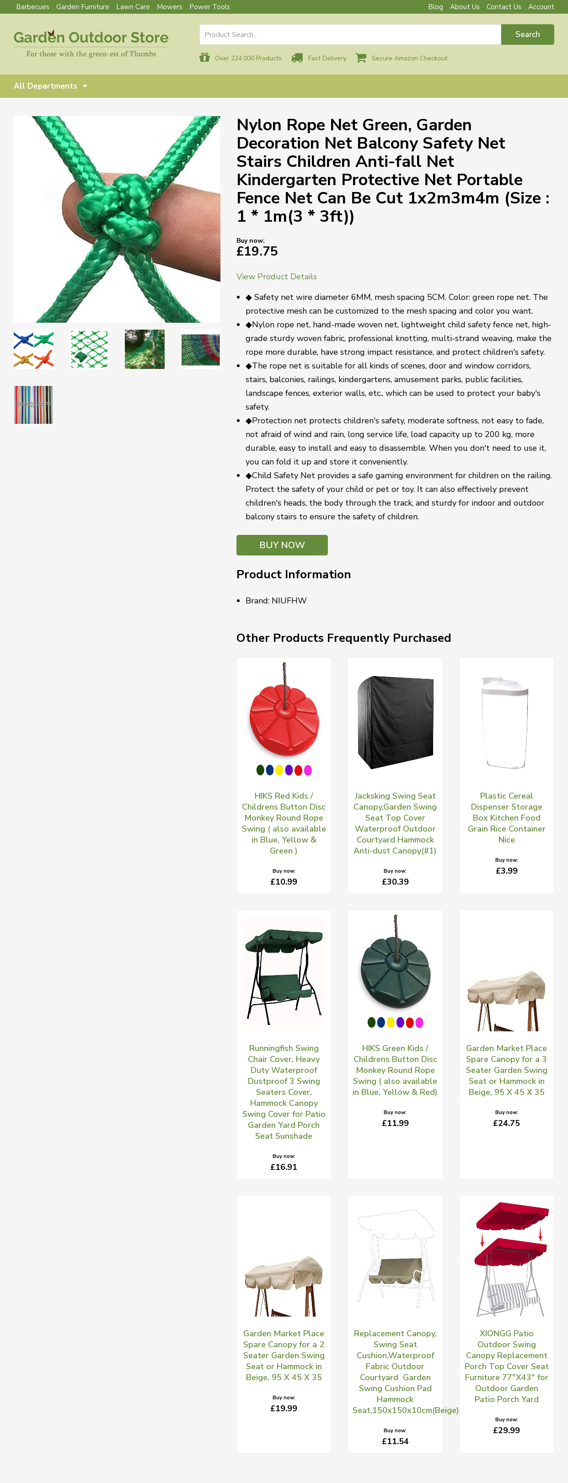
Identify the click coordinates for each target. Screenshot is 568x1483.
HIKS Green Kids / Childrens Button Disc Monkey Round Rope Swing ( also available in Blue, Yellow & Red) (395, 1070)
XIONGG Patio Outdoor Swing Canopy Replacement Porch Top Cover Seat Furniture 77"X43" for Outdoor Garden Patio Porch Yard (507, 1366)
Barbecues (32, 6)
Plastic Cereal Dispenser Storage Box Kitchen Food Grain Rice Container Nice (507, 817)
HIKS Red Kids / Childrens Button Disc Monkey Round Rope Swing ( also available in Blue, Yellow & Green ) (284, 823)
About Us (465, 6)
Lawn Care (133, 6)
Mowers (169, 6)
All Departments (50, 86)
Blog (435, 6)
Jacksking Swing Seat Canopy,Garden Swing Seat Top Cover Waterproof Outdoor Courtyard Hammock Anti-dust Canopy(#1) (395, 823)
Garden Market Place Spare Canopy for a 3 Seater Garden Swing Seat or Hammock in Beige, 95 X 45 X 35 (506, 1070)
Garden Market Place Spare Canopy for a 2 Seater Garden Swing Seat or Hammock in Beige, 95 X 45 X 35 (284, 1355)
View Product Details (276, 276)
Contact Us (504, 6)
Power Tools (209, 6)
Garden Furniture (82, 6)
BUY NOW (282, 545)
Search (527, 34)
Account (541, 6)
